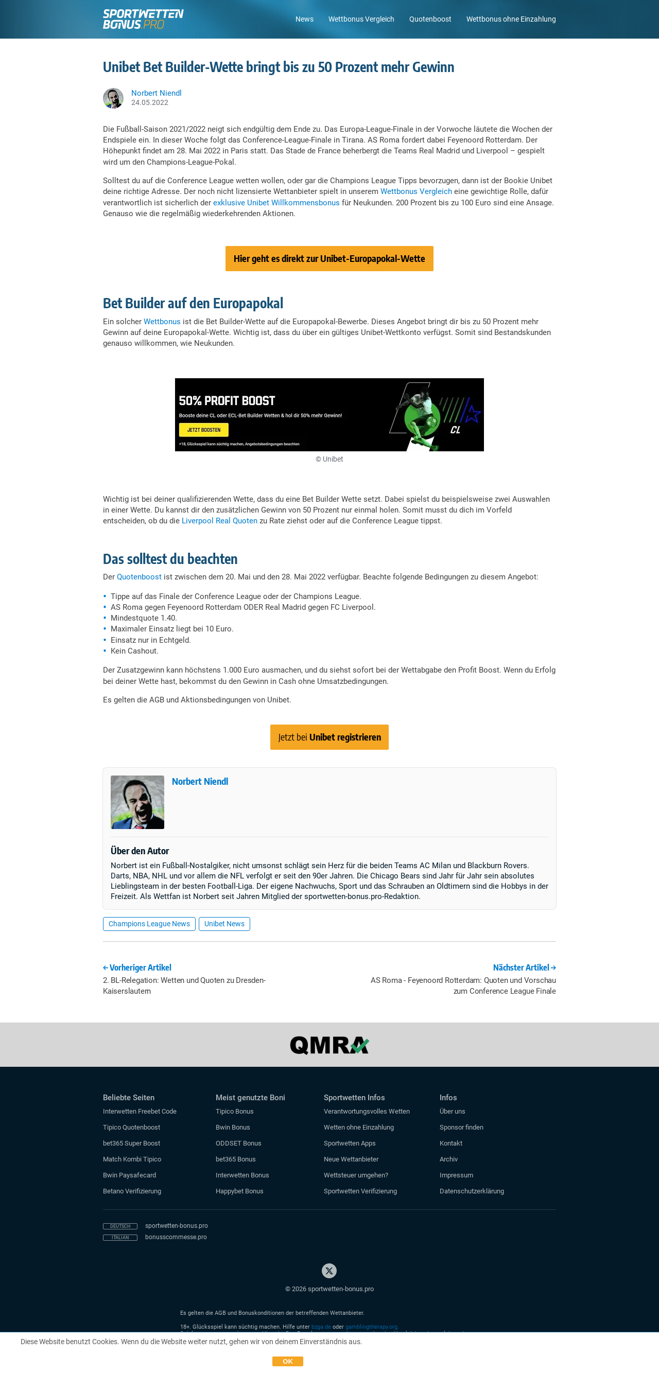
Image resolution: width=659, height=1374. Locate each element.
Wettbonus (162, 321)
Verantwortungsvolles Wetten (367, 1111)
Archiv (449, 1159)
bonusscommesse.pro (176, 1237)
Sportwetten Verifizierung (360, 1191)
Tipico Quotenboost (131, 1127)
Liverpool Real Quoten (219, 520)
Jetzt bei (330, 737)
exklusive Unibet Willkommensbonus (276, 202)
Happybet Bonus (240, 1191)
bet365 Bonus (236, 1159)
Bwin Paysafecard (129, 1175)
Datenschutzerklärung (472, 1191)
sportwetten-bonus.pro (176, 1225)
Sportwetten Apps (350, 1143)
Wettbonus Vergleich (361, 19)
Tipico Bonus (235, 1111)
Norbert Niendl (200, 781)
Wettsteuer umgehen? (356, 1175)
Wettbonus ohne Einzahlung (511, 19)
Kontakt (451, 1143)
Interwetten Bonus (242, 1175)
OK (288, 1361)
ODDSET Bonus (239, 1143)
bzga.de (321, 1327)
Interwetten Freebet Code (140, 1111)
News (305, 19)
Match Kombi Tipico (132, 1159)
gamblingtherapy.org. (372, 1327)
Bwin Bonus (233, 1127)
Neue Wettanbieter (351, 1159)
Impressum (456, 1175)
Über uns (452, 1111)
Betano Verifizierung (132, 1191)
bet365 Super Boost (131, 1143)
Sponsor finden (461, 1127)
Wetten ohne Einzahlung (359, 1127)
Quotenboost (430, 19)
